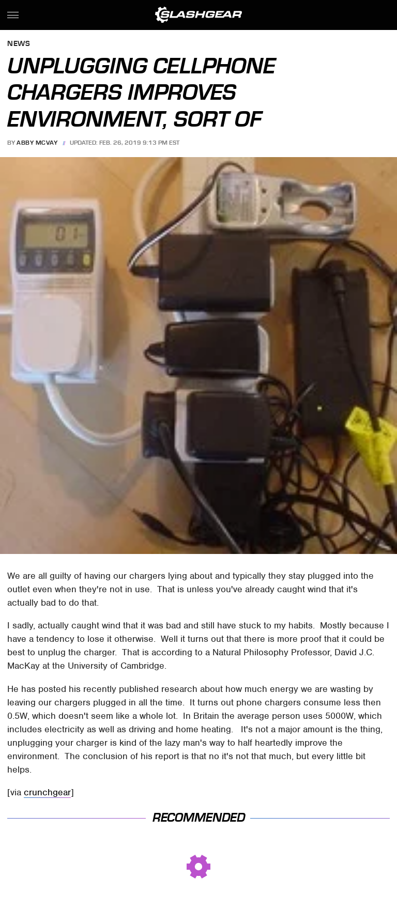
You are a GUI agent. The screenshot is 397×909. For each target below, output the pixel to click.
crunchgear (47, 792)
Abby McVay (37, 142)
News (18, 44)
